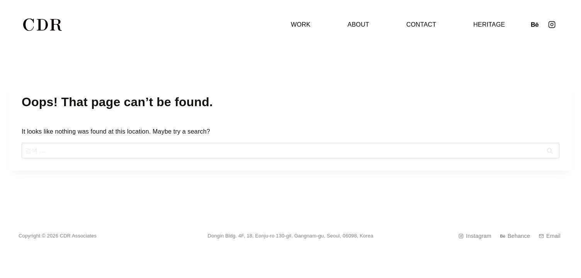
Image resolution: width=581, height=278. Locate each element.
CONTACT (421, 24)
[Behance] (534, 24)
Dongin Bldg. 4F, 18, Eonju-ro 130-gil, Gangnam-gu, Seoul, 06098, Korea (291, 236)
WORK (301, 24)
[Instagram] (552, 24)
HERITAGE (489, 24)
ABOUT (358, 24)
